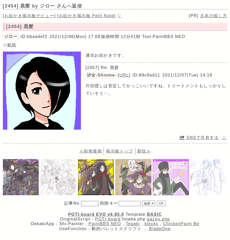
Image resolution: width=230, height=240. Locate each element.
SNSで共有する (199, 137)
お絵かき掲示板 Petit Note (86, 16)
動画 (11, 45)
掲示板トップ (119, 151)
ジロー (11, 36)
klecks (151, 224)
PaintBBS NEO (104, 224)
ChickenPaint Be (181, 224)
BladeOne (160, 228)
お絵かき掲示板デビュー (29, 16)
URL (124, 75)
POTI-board (108, 219)
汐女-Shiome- (102, 75)
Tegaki (133, 224)
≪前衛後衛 (90, 151)
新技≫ (144, 151)
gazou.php (158, 219)
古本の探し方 (213, 16)
